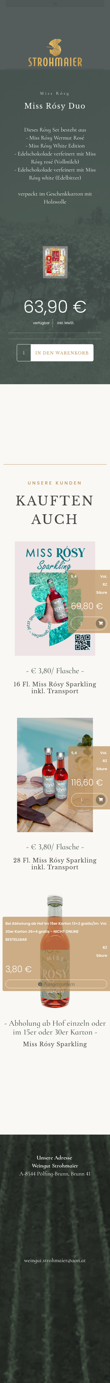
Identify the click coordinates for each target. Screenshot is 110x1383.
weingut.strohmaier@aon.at (55, 1260)
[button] (55, 3)
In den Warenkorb (62, 353)
